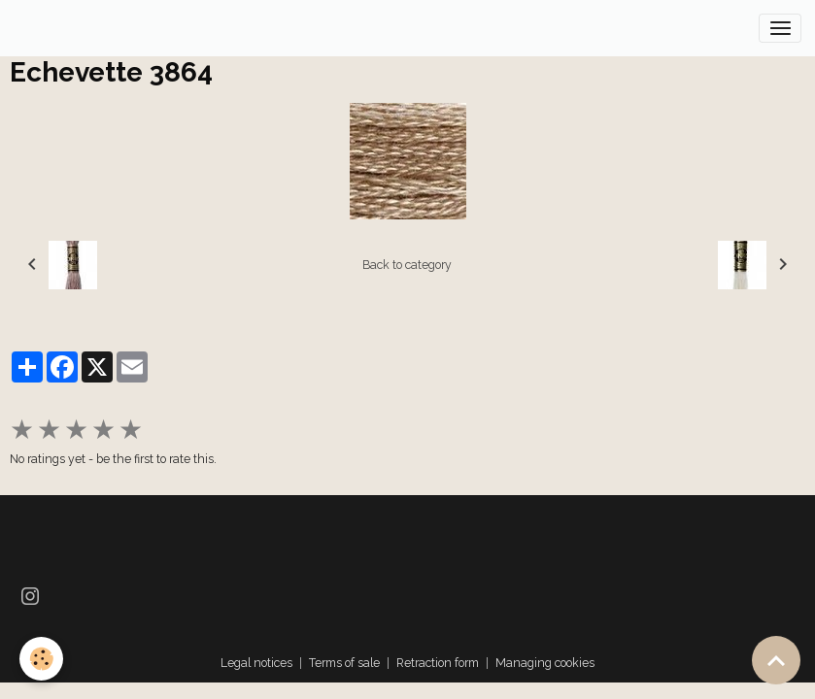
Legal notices (256, 662)
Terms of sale (344, 662)
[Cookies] (41, 659)
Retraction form (437, 662)
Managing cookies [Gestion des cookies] (544, 662)
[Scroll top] (776, 660)
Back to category (407, 264)
